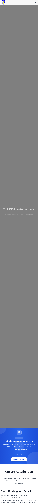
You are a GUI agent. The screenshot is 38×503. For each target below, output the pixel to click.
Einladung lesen (19, 459)
